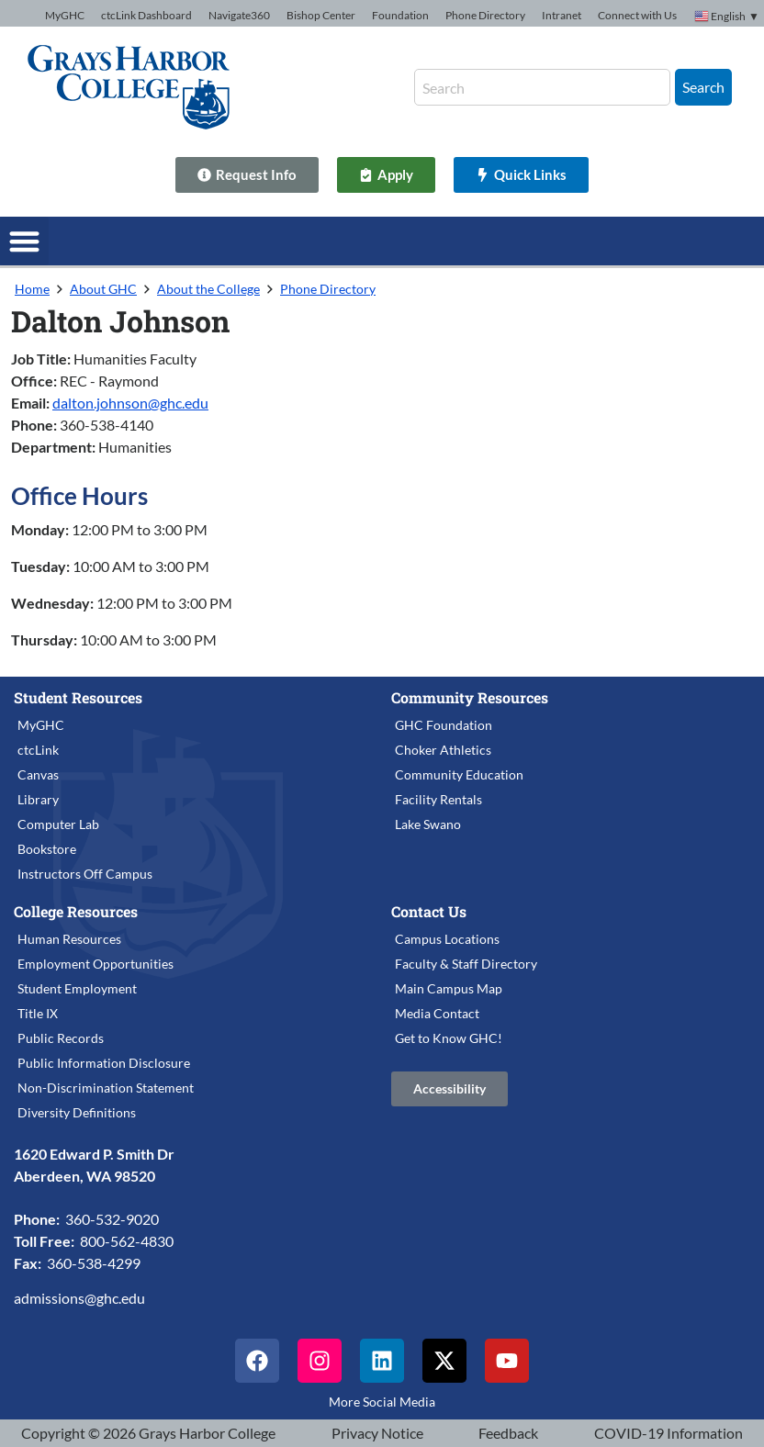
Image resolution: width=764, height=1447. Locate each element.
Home (32, 289)
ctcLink (38, 749)
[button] (24, 241)
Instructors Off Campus (84, 873)
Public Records (60, 1038)
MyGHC (64, 15)
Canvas (38, 774)
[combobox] (542, 87)
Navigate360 (239, 15)
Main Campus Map (448, 988)
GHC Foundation (443, 725)
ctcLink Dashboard (146, 15)
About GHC (103, 289)
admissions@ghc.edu (79, 1298)
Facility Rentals (438, 799)
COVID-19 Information (668, 1432)
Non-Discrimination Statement (105, 1087)
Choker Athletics (443, 749)
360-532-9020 (112, 1219)
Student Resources (78, 697)
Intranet (561, 15)
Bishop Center (320, 15)
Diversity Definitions (76, 1112)
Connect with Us (637, 15)
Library (38, 799)
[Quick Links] (521, 175)
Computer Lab (58, 824)
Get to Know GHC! (448, 1038)
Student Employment (77, 988)
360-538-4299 (93, 1263)
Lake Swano (428, 824)
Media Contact (437, 1013)
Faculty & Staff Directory (466, 963)
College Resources (76, 911)
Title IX (37, 1013)
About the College (208, 289)
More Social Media (382, 1401)
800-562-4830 (127, 1241)
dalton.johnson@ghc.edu (130, 402)
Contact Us (428, 911)
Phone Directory (485, 15)
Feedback (508, 1432)
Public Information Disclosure (103, 1063)
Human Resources (69, 939)
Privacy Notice (377, 1432)
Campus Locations (447, 939)
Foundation (400, 15)
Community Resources (469, 697)
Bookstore (46, 849)
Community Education (459, 774)
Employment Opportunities (95, 963)
